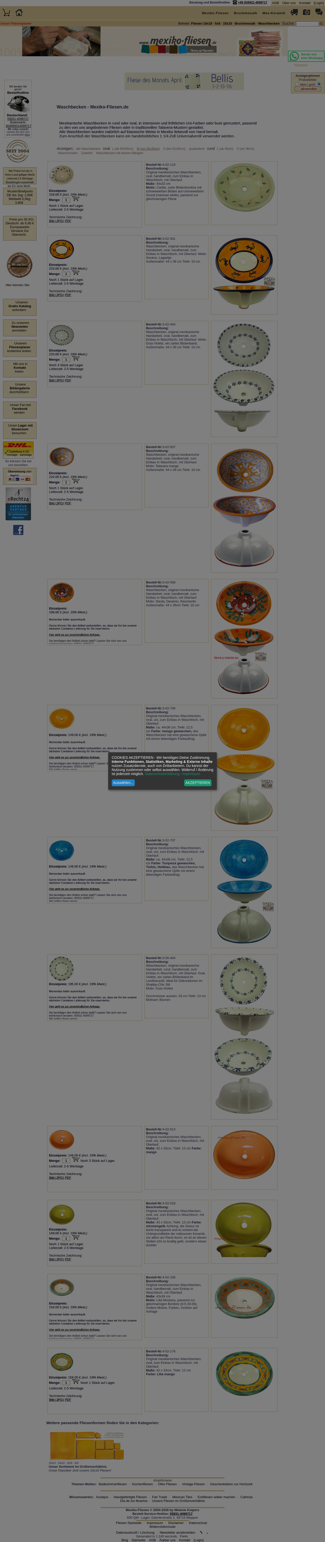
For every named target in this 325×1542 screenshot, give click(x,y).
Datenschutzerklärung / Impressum (172, 774)
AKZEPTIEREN (197, 783)
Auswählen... (123, 783)
